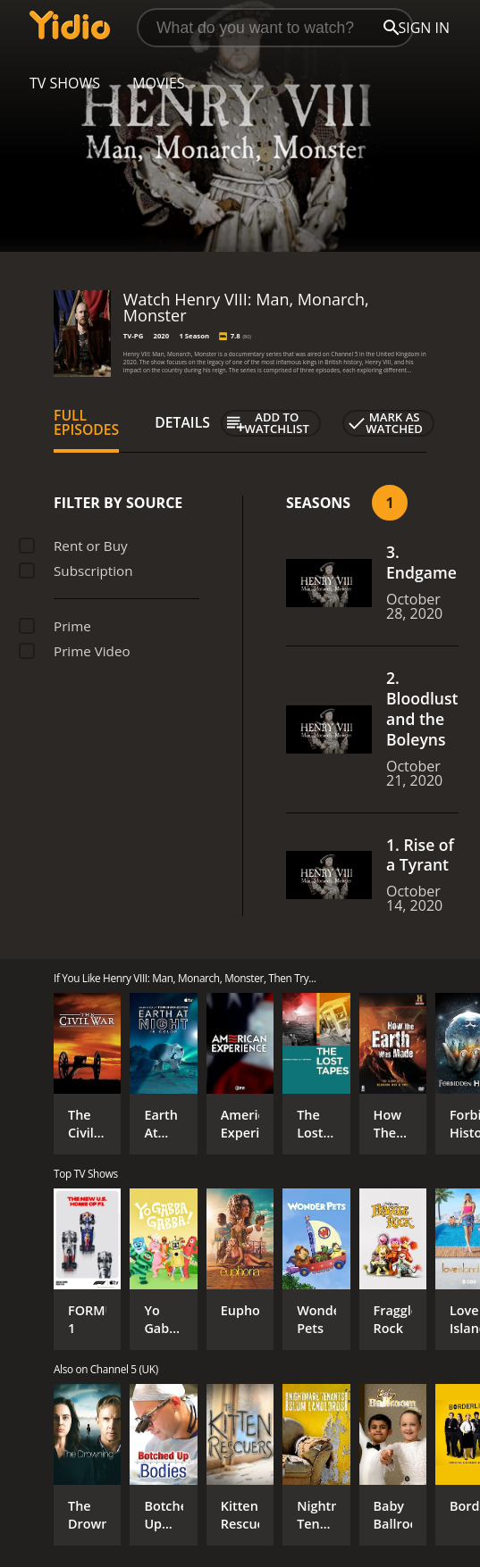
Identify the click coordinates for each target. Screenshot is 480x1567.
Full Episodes (86, 422)
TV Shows (64, 83)
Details (182, 422)
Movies (158, 83)
